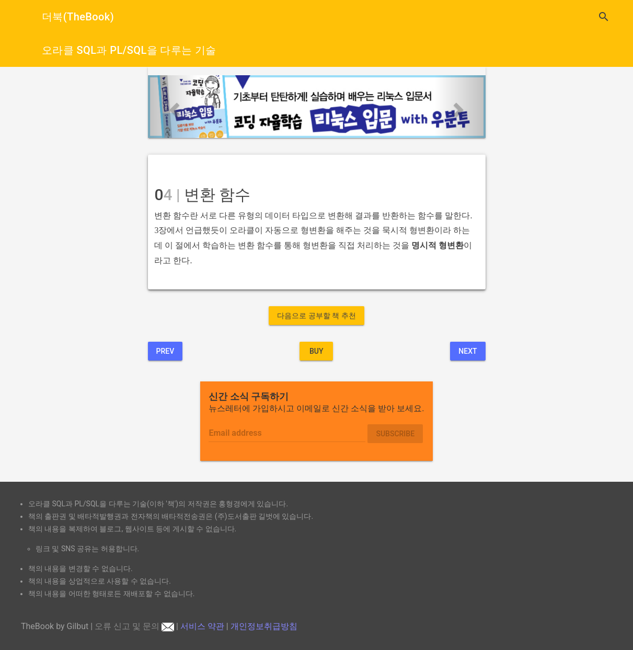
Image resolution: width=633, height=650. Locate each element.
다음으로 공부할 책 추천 (316, 315)
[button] (173, 106)
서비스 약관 (202, 626)
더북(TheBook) (78, 16)
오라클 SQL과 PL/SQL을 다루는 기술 (129, 50)
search (603, 16)
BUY (316, 351)
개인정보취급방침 (264, 626)
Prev (165, 351)
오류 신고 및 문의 (134, 626)
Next (467, 351)
